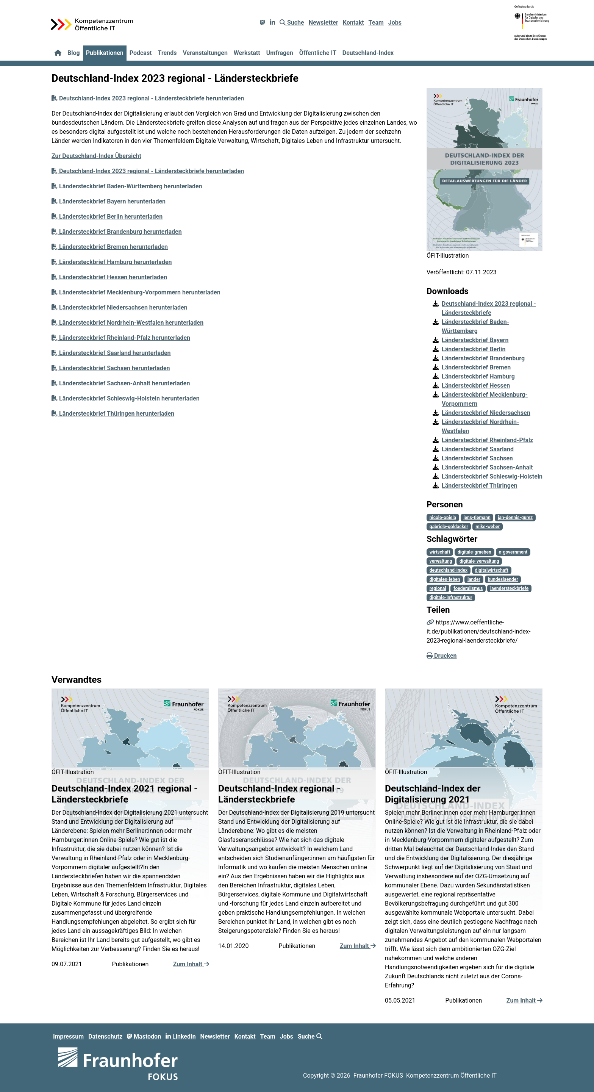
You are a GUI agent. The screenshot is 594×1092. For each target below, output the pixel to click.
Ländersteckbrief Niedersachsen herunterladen (120, 307)
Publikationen (104, 52)
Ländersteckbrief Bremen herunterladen (110, 246)
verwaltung (441, 561)
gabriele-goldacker (449, 526)
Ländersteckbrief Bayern (475, 340)
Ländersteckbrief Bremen (476, 367)
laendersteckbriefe (509, 588)
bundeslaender (503, 579)
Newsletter (323, 22)
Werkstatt (247, 52)
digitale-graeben (474, 552)
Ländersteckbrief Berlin (473, 349)
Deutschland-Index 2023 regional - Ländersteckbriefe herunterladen (148, 98)
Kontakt (353, 22)
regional (438, 588)
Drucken (442, 655)
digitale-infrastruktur (451, 597)
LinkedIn (181, 1036)
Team (376, 22)
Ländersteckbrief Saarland (478, 449)
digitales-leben (445, 579)
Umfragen (279, 52)
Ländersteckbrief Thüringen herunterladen (113, 413)
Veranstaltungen (205, 52)
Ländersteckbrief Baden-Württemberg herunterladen (127, 186)
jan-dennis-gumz (515, 517)
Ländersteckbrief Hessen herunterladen (109, 277)
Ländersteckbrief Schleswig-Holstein (492, 476)
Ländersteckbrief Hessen (476, 385)
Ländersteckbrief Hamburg (478, 376)
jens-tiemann (476, 517)
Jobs (395, 22)
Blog (73, 52)
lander (473, 579)
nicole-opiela (443, 517)
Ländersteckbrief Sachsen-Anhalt (487, 467)
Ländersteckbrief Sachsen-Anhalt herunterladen (121, 383)
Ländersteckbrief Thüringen (479, 485)
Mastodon (144, 1036)
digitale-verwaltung (479, 561)
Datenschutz (105, 1036)
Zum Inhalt (191, 964)
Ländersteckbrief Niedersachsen (486, 412)
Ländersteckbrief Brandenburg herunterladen (117, 231)
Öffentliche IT (317, 52)
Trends (167, 52)
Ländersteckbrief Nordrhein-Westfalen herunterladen (127, 322)
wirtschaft (440, 552)
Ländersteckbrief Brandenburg (483, 358)
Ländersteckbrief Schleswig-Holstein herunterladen (126, 398)
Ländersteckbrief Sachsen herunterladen (111, 368)
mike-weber (487, 526)
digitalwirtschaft (491, 570)
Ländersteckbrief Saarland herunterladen (111, 353)
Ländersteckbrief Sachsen (477, 458)
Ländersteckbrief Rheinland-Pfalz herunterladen (121, 337)
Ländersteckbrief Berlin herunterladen (107, 216)
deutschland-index (448, 570)
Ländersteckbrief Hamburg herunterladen (112, 262)
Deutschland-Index (368, 52)
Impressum (68, 1036)
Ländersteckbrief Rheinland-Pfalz (487, 440)
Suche (292, 22)
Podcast (141, 52)
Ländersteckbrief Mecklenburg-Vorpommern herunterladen (136, 292)
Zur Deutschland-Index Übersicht (96, 156)
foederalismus (468, 588)
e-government (513, 552)
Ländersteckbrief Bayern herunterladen (109, 201)
